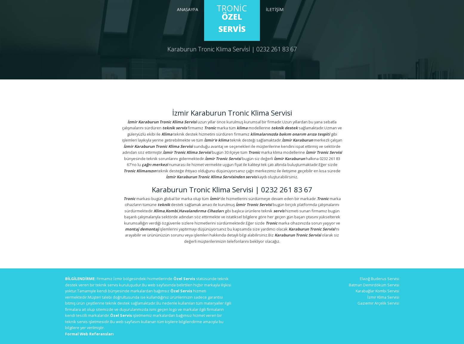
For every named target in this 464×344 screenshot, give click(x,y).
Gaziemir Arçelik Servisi (378, 303)
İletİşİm (274, 9)
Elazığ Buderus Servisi (379, 278)
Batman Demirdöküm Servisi (374, 285)
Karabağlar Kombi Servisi (377, 291)
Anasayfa (187, 9)
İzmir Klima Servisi (383, 297)
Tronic (232, 18)
